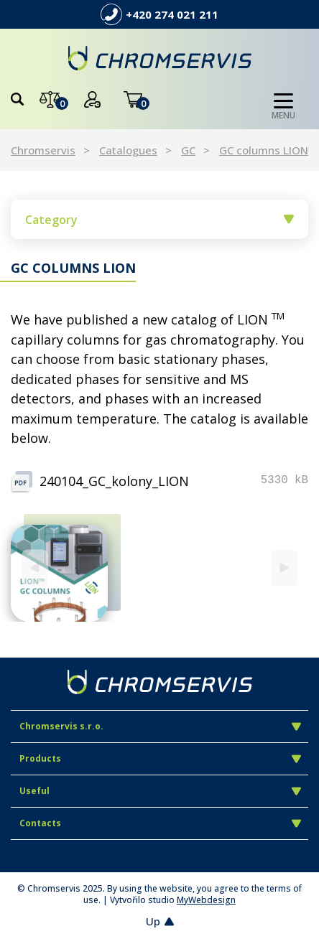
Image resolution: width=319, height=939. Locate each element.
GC (188, 150)
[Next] (284, 568)
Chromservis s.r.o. (160, 726)
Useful (160, 791)
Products (160, 758)
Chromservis (43, 150)
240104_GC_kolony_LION (114, 481)
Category (159, 220)
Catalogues (128, 150)
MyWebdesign (206, 900)
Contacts (160, 823)
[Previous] (35, 568)
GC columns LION (263, 150)
